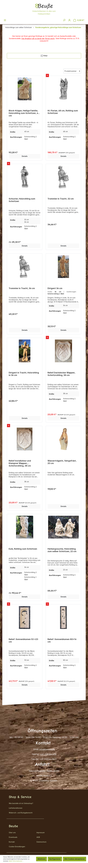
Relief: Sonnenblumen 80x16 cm (62, 640)
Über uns (12, 832)
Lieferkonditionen (15, 808)
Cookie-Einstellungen (17, 846)
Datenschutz (41, 842)
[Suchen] (64, 20)
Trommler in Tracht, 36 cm (22, 288)
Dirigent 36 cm (55, 288)
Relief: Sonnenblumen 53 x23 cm (23, 640)
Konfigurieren (54, 859)
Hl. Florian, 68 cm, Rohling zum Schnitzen (63, 111)
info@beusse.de (47, 749)
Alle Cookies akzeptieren (74, 859)
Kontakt (12, 842)
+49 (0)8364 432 (48, 754)
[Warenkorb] (79, 20)
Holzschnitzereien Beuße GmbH (44, 771)
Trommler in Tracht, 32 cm (61, 199)
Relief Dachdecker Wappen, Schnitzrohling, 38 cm (61, 373)
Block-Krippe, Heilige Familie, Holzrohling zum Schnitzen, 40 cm (24, 111)
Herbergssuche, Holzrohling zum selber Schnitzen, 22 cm (62, 550)
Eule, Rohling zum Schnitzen (23, 549)
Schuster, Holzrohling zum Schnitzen (22, 200)
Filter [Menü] (44, 55)
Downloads (13, 837)
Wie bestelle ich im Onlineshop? (21, 803)
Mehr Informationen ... (16, 861)
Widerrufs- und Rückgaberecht (21, 813)
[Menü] (5, 20)
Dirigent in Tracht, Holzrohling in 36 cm (24, 373)
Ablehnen (41, 859)
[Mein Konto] (69, 20)
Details (25, 156)
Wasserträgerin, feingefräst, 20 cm (62, 462)
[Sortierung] (72, 71)
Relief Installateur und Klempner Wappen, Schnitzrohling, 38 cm (20, 462)
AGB (38, 837)
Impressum (41, 832)
